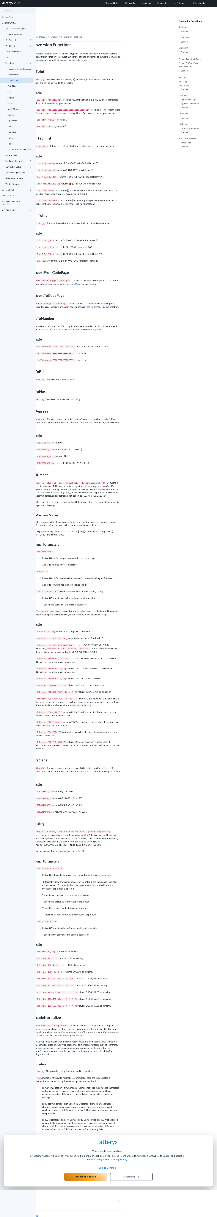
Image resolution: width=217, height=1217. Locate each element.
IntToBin (182, 77)
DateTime (12, 86)
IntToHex (182, 82)
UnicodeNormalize (187, 138)
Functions (18, 63)
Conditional (13, 74)
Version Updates (12, 184)
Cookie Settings (107, 1194)
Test (9, 144)
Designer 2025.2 (16, 23)
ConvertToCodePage (188, 63)
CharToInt (183, 48)
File (9, 92)
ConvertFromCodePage (189, 59)
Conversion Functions (190, 21)
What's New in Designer (15, 28)
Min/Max (12, 115)
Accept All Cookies (85, 1203)
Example (184, 31)
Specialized (19, 132)
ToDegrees (183, 85)
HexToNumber (185, 66)
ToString (182, 124)
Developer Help (16, 210)
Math (10, 103)
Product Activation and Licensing (16, 202)
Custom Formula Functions (19, 149)
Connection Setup (18, 167)
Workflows (18, 46)
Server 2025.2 (16, 190)
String (10, 138)
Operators (19, 120)
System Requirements (15, 34)
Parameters (186, 142)
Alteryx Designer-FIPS (18, 172)
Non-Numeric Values (189, 100)
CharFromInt (184, 37)
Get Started (18, 40)
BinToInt (182, 27)
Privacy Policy (119, 1186)
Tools (18, 57)
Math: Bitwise (13, 109)
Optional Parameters (190, 103)
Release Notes (8, 17)
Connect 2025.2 (16, 195)
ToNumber (183, 95)
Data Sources (18, 155)
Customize (131, 1203)
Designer (79, 28)
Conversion (13, 80)
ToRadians (183, 114)
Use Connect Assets (14, 178)
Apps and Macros (18, 51)
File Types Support (18, 161)
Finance (11, 98)
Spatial (11, 126)
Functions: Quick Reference (19, 69)
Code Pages (112, 275)
